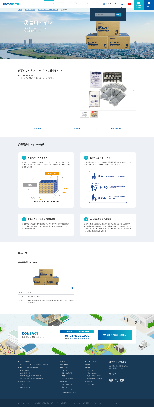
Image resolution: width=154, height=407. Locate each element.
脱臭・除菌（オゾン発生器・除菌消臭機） (32, 378)
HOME (20, 10)
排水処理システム (25, 381)
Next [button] (133, 89)
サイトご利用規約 (62, 403)
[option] (108, 89)
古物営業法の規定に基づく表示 (44, 403)
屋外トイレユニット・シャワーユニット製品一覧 (34, 364)
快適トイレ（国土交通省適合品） (29, 367)
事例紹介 (58, 4)
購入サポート (66, 367)
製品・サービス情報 (30, 10)
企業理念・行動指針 (67, 378)
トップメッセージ (92, 370)
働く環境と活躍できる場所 (94, 378)
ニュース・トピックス (91, 362)
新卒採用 (89, 381)
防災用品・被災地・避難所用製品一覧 (48, 10)
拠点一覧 (64, 387)
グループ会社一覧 (67, 384)
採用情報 (95, 4)
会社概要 (64, 381)
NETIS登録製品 (24, 370)
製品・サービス (43, 4)
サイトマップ (97, 403)
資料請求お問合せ (138, 6)
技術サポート (66, 370)
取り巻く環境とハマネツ (94, 376)
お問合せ (87, 364)
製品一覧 (77, 128)
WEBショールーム (25, 387)
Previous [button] (82, 89)
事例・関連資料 (116, 128)
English (113, 374)
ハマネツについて (67, 390)
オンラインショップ (110, 4)
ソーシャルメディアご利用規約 (80, 403)
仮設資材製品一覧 (25, 373)
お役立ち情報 (69, 4)
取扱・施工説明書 (67, 373)
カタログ (149, 6)
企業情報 (83, 4)
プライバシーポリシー (24, 403)
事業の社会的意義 (92, 373)
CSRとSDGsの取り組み (69, 392)
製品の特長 (37, 128)
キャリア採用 (90, 384)
